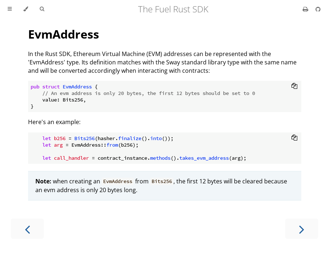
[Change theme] (25, 9)
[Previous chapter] (27, 229)
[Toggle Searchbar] (42, 9)
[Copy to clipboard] (294, 86)
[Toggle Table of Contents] (9, 9)
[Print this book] (306, 9)
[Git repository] (318, 9)
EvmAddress (63, 34)
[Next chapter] (301, 229)
